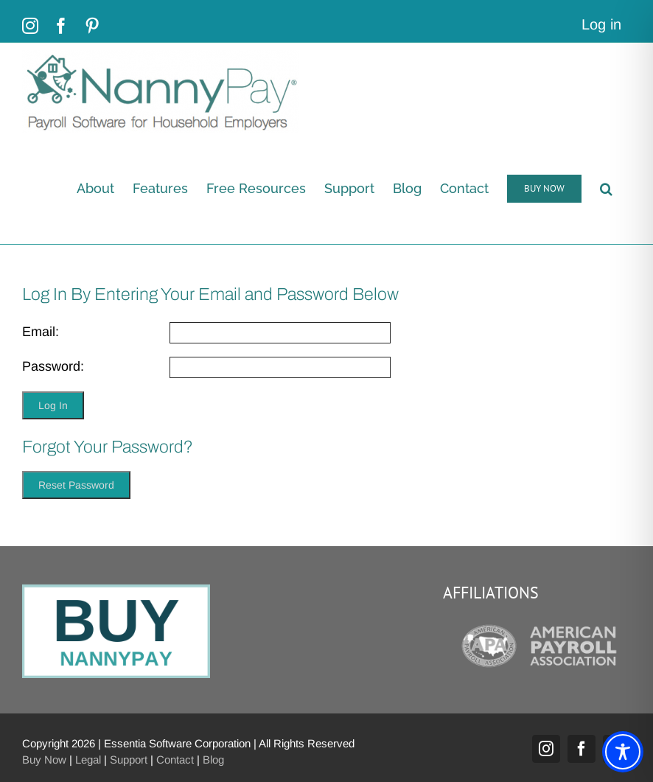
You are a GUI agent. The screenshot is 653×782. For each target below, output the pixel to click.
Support (128, 759)
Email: (40, 331)
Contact (175, 759)
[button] (606, 188)
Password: (53, 366)
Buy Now (44, 759)
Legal (88, 759)
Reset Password (76, 485)
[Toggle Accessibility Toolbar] (623, 752)
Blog (213, 759)
